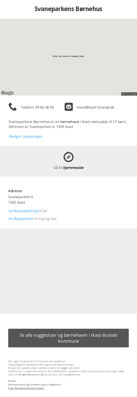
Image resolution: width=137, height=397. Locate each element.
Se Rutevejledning (23, 210)
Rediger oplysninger (25, 136)
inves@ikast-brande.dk (95, 107)
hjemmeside (68, 167)
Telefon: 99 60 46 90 (37, 107)
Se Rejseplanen (21, 218)
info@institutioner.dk (31, 374)
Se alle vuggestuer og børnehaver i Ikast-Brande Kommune (68, 338)
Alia (13, 381)
